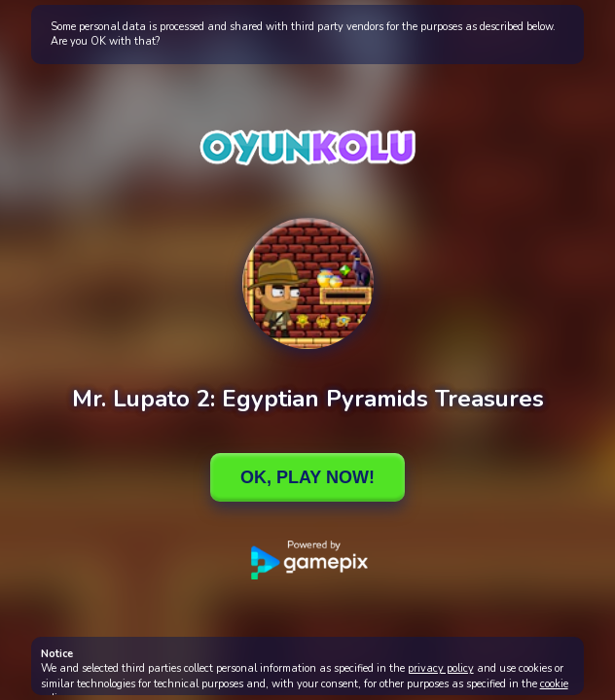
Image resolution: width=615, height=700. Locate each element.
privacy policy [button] (441, 668)
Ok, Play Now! (307, 477)
